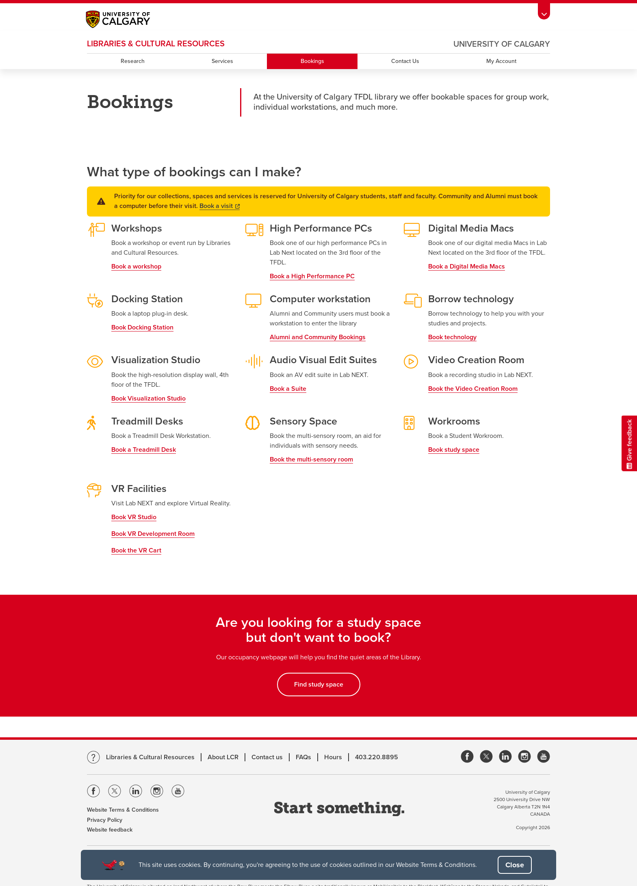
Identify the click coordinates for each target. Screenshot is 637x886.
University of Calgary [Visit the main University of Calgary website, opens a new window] (501, 44)
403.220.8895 (376, 757)
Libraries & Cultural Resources (150, 757)
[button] (515, 865)
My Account (501, 61)
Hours (333, 757)
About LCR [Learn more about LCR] (223, 757)
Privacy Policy (104, 820)
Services (222, 61)
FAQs (303, 757)
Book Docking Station (142, 327)
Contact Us (405, 61)
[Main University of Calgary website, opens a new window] (126, 20)
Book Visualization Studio (148, 398)
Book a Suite (288, 389)
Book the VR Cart (136, 550)
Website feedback (109, 829)
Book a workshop (136, 266)
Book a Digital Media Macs (466, 266)
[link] (467, 757)
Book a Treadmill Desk (143, 450)
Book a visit (219, 206)
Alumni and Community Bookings (318, 337)
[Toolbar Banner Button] (544, 11)
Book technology (452, 337)
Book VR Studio (133, 517)
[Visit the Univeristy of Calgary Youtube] (177, 792)
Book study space (453, 450)
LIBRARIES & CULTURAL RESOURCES (156, 44)
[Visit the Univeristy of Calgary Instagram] (156, 792)
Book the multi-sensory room (311, 459)
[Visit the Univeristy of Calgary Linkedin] (135, 792)
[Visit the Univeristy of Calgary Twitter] (114, 792)
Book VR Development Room (153, 534)
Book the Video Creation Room (473, 389)
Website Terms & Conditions (123, 809)
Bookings (312, 61)
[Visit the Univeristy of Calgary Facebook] (93, 792)
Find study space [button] (318, 684)
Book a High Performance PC (312, 276)
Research (133, 61)
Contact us (267, 757)
